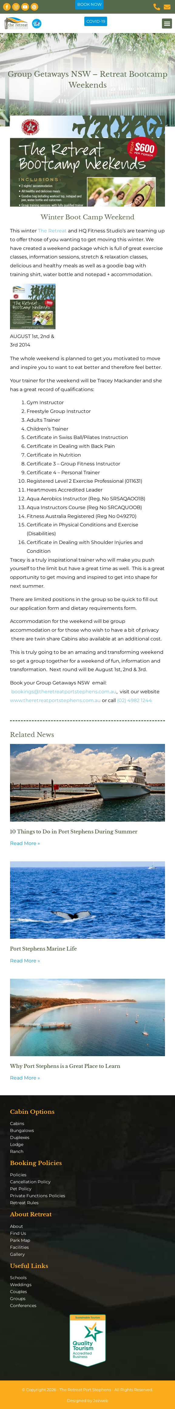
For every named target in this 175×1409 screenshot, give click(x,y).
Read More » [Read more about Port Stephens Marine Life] (25, 961)
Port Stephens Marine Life (43, 949)
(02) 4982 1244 (134, 700)
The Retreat (52, 231)
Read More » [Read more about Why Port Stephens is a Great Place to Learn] (25, 1078)
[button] (167, 24)
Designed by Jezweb (87, 1400)
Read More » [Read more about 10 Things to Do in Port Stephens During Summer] (25, 843)
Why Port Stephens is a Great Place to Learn (65, 1066)
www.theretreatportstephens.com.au (55, 700)
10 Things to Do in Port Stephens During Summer (73, 832)
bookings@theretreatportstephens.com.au (63, 691)
